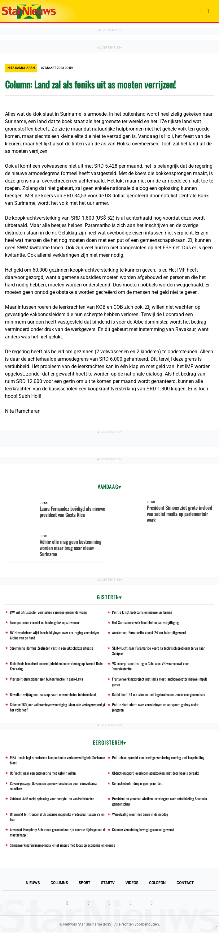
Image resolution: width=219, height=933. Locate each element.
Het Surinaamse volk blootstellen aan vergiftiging (145, 622)
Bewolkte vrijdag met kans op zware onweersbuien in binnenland (53, 694)
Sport (84, 883)
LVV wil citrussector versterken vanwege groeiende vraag (48, 612)
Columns (59, 883)
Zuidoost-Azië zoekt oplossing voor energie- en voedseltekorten (52, 798)
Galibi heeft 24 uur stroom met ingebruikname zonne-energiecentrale (158, 694)
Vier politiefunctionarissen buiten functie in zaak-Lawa (46, 678)
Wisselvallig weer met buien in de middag (140, 814)
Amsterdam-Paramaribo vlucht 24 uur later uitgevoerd (149, 632)
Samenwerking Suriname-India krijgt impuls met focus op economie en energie (62, 845)
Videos (131, 883)
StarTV (108, 883)
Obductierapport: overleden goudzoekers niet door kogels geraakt (155, 773)
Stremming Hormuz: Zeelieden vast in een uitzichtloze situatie (51, 648)
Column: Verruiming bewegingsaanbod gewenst (143, 829)
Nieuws (33, 883)
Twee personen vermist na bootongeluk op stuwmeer (44, 622)
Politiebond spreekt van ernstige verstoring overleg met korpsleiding (158, 757)
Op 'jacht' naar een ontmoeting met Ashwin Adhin (43, 773)
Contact (185, 883)
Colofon (157, 883)
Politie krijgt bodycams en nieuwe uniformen (142, 612)
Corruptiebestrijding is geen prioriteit (137, 783)
